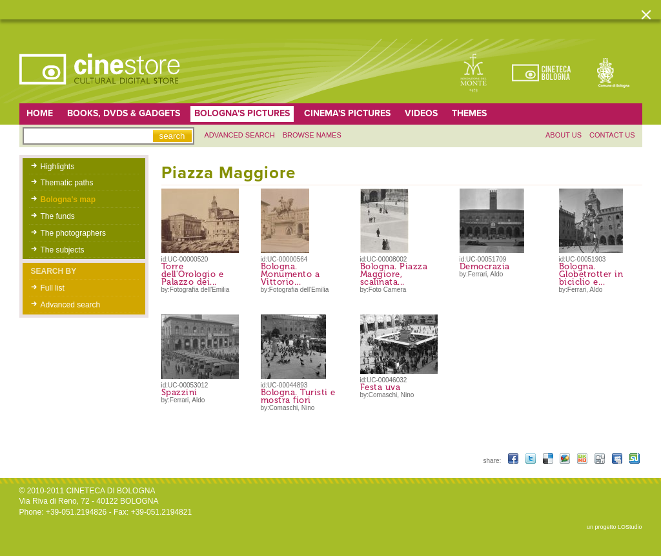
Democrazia (485, 266)
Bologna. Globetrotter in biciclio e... (591, 274)
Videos (421, 113)
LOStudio (630, 527)
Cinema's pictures (347, 113)
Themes (469, 113)
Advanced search (240, 135)
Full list (53, 288)
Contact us (612, 135)
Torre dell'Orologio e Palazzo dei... (192, 274)
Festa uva (380, 387)
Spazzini (179, 392)
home (39, 113)
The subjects (63, 249)
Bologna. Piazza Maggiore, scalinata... (394, 274)
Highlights (58, 166)
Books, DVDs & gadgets (123, 113)
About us (563, 135)
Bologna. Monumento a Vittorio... (290, 274)
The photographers (73, 233)
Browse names (312, 135)
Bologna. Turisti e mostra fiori (298, 396)
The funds (58, 216)
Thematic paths (67, 182)
